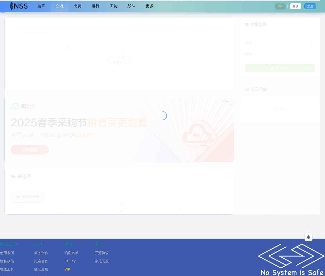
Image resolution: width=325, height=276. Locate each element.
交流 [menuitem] (60, 6)
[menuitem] (18, 6)
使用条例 (7, 253)
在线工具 (7, 269)
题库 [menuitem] (42, 6)
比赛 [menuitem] (78, 6)
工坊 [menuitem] (114, 6)
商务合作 (41, 253)
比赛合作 (41, 261)
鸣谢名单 (71, 253)
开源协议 (102, 253)
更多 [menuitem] (150, 6)
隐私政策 (7, 261)
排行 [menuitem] (96, 6)
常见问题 (102, 261)
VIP (67, 269)
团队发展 (41, 269)
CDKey (70, 261)
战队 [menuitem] (132, 6)
